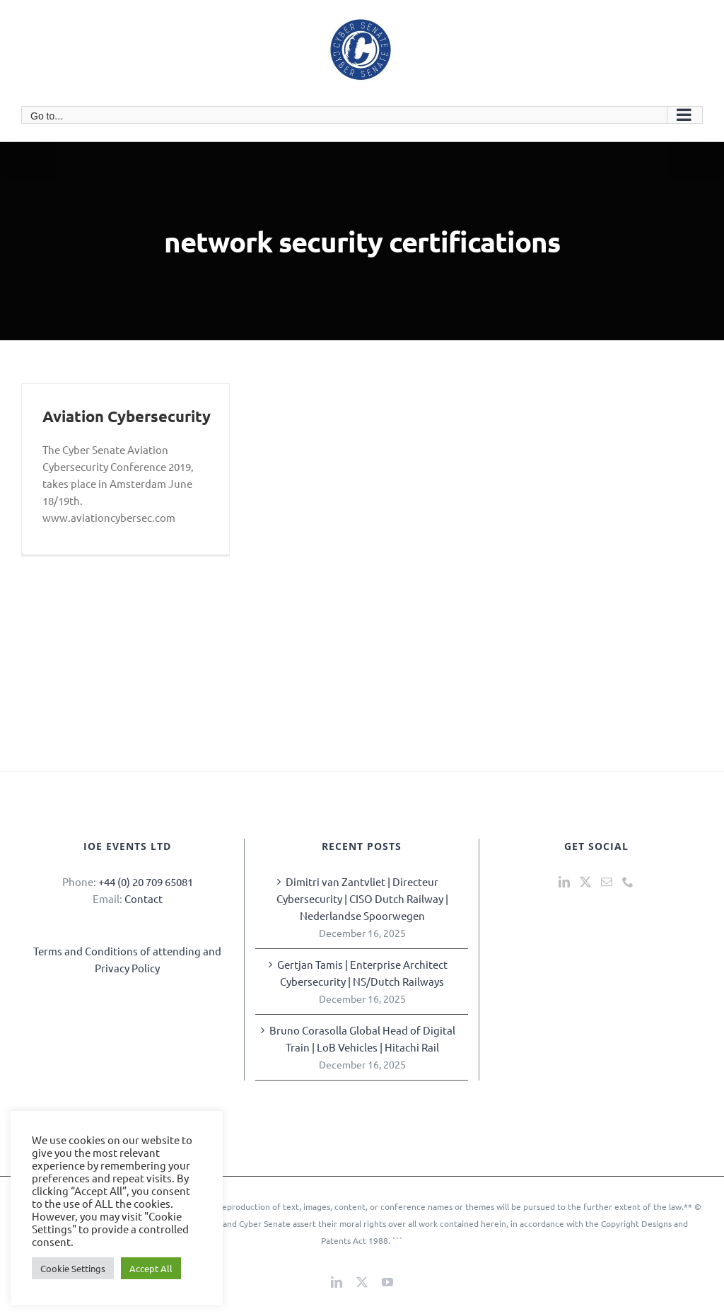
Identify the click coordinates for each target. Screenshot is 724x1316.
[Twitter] (585, 881)
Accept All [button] (151, 1268)
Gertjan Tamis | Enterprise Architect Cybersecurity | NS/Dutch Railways (362, 972)
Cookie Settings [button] (72, 1268)
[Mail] (606, 881)
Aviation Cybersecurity (126, 416)
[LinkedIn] (564, 881)
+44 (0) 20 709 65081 (145, 881)
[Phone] (628, 881)
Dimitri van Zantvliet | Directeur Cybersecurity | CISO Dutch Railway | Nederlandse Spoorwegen (362, 898)
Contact (143, 898)
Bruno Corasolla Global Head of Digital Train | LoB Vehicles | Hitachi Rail (362, 1038)
